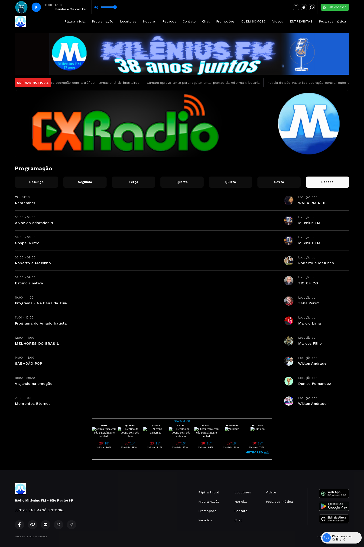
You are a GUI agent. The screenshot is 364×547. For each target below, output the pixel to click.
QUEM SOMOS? (253, 21)
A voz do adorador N (34, 223)
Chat (206, 21)
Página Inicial (75, 21)
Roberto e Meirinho (33, 263)
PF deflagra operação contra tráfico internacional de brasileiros (92, 82)
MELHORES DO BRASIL (37, 343)
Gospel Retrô (27, 243)
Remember (25, 203)
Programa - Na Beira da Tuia (41, 303)
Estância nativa (29, 283)
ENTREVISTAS (301, 21)
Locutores (128, 21)
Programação (102, 21)
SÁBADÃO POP (28, 363)
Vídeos (277, 21)
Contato (189, 21)
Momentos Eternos (32, 403)
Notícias (149, 21)
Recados (169, 21)
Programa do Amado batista (41, 323)
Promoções (225, 21)
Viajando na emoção (33, 383)
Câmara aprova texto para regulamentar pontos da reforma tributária (208, 82)
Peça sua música (332, 21)
